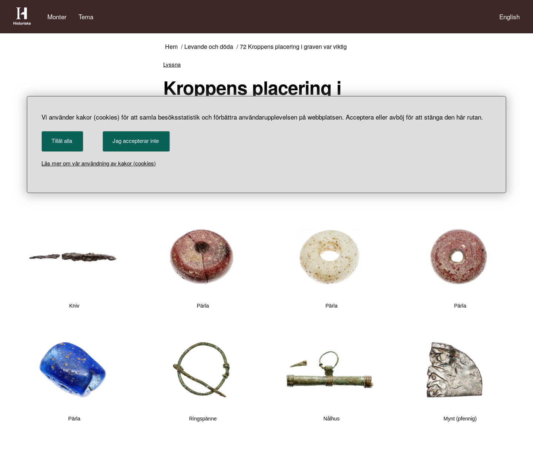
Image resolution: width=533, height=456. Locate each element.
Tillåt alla (61, 140)
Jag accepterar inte (136, 140)
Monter (57, 16)
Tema (85, 16)
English (509, 16)
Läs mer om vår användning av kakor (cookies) (98, 163)
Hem (171, 47)
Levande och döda (208, 47)
